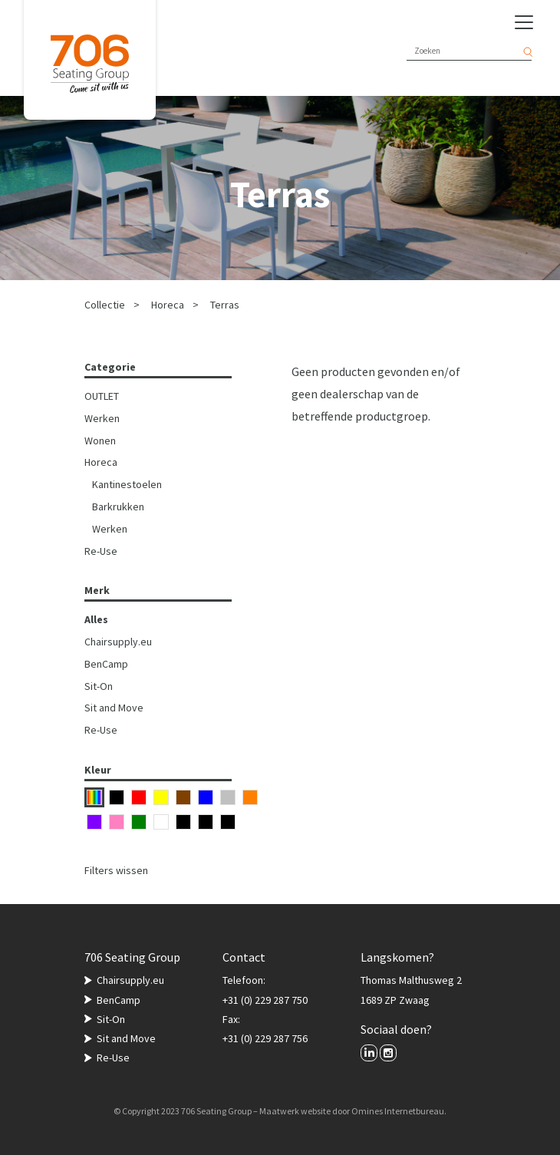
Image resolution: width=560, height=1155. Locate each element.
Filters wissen (116, 870)
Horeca (167, 305)
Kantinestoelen (127, 484)
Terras (224, 305)
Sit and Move (113, 707)
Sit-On (98, 686)
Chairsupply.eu (118, 641)
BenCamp (106, 664)
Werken (102, 418)
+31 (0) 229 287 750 (265, 1000)
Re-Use (100, 551)
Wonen (100, 440)
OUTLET (101, 396)
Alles (96, 619)
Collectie (104, 305)
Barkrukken (118, 506)
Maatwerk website (295, 1111)
